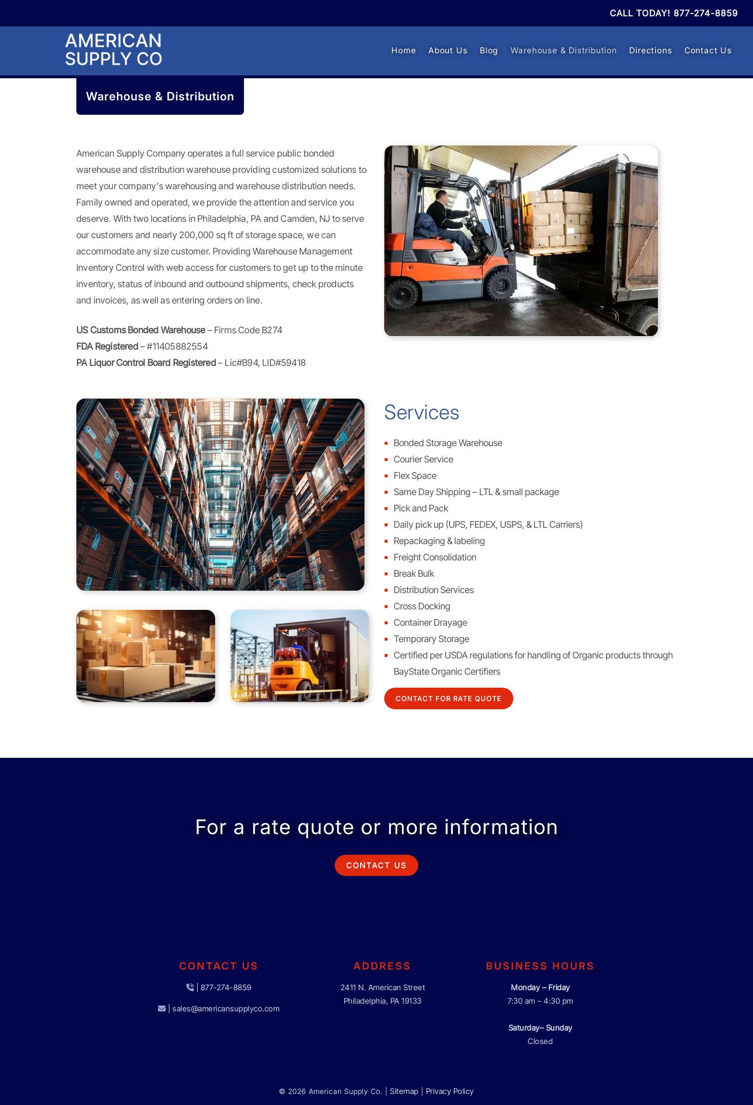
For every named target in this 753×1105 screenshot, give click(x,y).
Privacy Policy (450, 1091)
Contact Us (708, 50)
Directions (650, 50)
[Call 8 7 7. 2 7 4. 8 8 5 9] (706, 13)
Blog (489, 50)
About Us (447, 50)
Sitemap (404, 1091)
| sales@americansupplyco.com (223, 1008)
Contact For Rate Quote (449, 698)
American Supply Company (131, 153)
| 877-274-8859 (224, 987)
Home (403, 50)
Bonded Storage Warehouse (448, 443)
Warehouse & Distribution (563, 50)
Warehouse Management (302, 251)
